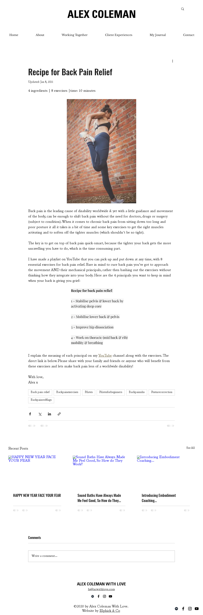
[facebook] (183, 608)
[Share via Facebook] (30, 414)
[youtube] (196, 608)
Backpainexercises (67, 392)
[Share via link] (59, 414)
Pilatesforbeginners (110, 392)
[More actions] (172, 60)
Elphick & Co (110, 611)
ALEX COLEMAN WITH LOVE (101, 584)
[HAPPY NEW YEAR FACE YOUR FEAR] (37, 472)
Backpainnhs (137, 392)
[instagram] (190, 608)
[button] (74, 35)
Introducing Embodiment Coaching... (159, 498)
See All (190, 448)
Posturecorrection (161, 392)
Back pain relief (40, 392)
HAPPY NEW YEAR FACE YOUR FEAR (37, 495)
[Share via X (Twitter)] (40, 414)
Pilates (89, 392)
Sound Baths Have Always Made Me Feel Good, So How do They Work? (99, 498)
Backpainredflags (41, 400)
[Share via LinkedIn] (49, 414)
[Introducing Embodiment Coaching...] (166, 472)
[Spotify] (176, 608)
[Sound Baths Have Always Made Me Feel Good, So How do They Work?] (101, 472)
